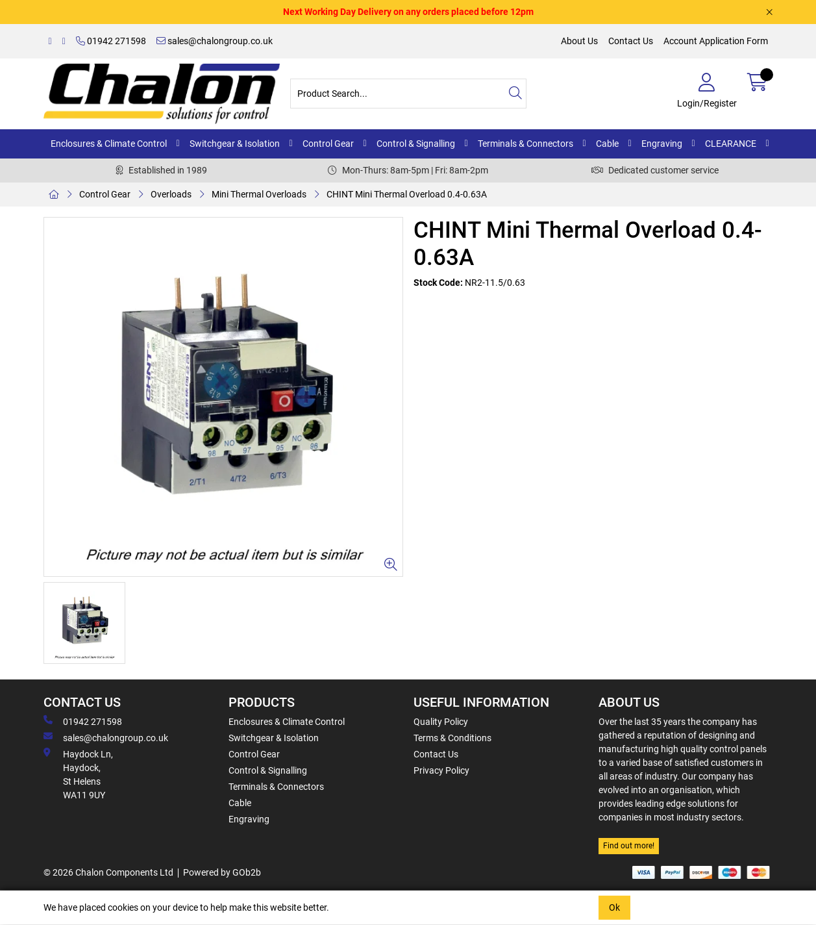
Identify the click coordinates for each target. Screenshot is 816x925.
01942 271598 (111, 41)
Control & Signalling (416, 143)
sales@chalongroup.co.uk (214, 41)
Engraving (661, 143)
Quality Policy (441, 721)
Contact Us (630, 41)
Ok (614, 907)
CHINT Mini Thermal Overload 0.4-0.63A (407, 194)
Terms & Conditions (452, 738)
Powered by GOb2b (222, 872)
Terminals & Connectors (525, 143)
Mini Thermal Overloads (259, 194)
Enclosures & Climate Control (109, 143)
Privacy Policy (441, 770)
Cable (607, 143)
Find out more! (628, 845)
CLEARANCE (730, 143)
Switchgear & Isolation (235, 143)
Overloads (171, 194)
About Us (579, 41)
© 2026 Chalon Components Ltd (108, 872)
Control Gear (328, 143)
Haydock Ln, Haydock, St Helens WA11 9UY (78, 774)
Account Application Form (715, 41)
